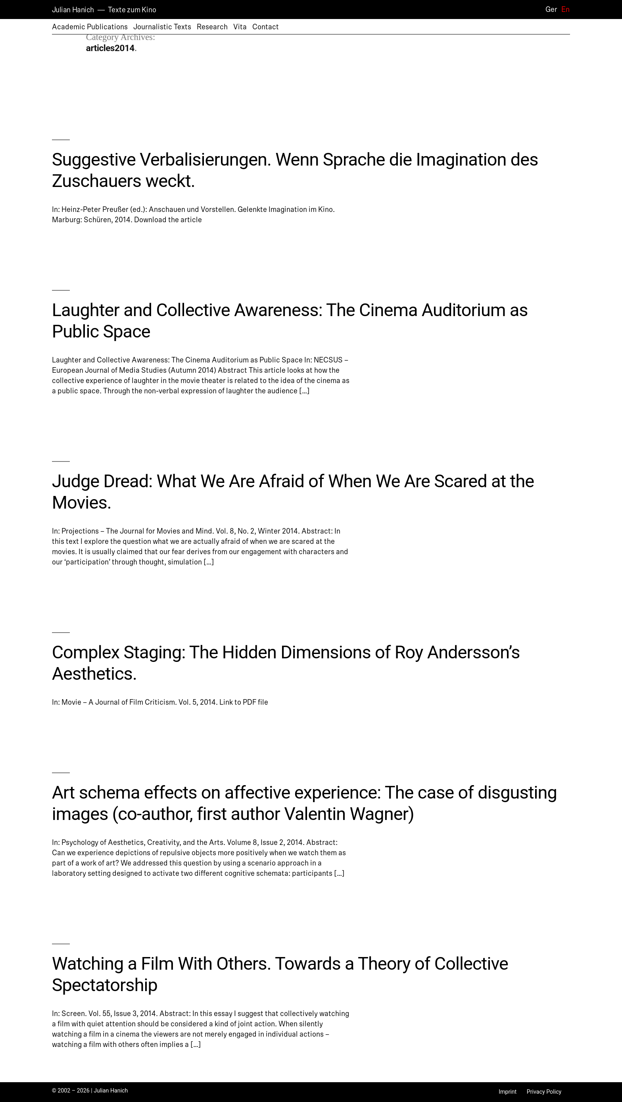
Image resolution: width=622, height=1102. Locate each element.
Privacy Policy (544, 1092)
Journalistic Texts (162, 27)
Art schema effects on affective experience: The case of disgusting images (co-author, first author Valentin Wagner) (304, 803)
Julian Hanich (73, 10)
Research (212, 27)
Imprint (507, 1092)
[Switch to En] (563, 9)
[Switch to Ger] (549, 9)
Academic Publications (90, 27)
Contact (265, 27)
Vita (240, 27)
